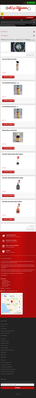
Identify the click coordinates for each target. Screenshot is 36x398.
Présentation (3, 352)
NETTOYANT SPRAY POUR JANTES (9, 59)
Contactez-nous (4, 345)
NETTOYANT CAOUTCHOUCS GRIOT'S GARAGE (12, 201)
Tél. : (2, 288)
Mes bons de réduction (6, 333)
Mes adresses (4, 328)
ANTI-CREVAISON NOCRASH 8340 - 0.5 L (10, 82)
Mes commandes (4, 324)
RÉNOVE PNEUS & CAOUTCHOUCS (9, 130)
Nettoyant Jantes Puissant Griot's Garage (12, 154)
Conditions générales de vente (7, 350)
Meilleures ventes (4, 343)
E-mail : (3, 291)
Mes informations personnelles (7, 331)
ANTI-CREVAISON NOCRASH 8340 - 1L (10, 106)
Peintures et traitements (6, 362)
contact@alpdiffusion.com (11, 291)
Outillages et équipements (6, 366)
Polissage (3, 360)
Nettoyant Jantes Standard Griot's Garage (12, 177)
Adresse (3, 278)
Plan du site (3, 354)
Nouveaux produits (5, 341)
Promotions (4, 31)
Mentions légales (4, 347)
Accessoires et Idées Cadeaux (7, 373)
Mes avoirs (3, 326)
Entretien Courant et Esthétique (7, 371)
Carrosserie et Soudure (6, 364)
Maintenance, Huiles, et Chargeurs (8, 369)
